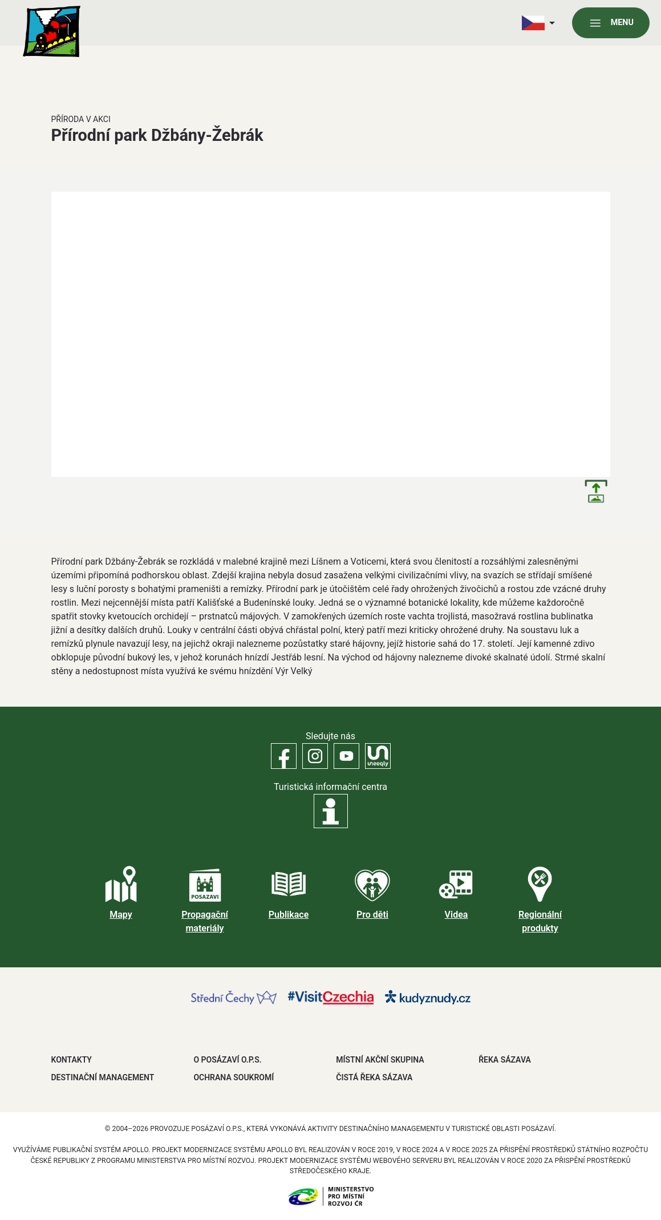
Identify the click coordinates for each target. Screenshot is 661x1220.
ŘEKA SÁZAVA (504, 1059)
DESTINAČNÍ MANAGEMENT (103, 1077)
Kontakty (71, 1059)
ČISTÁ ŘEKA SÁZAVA (374, 1077)
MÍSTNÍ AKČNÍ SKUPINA (380, 1059)
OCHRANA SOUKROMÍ (233, 1077)
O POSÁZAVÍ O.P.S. (227, 1059)
